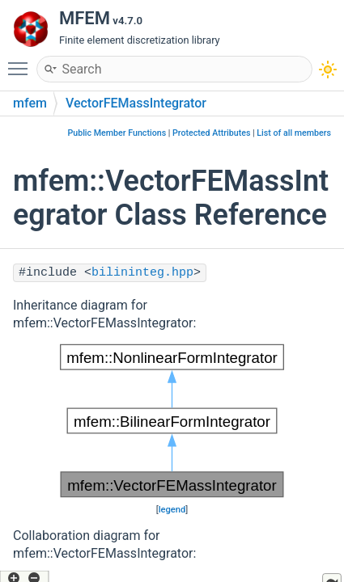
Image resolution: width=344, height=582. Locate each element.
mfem (30, 103)
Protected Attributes (211, 133)
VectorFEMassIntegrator (136, 103)
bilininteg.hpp (142, 273)
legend (172, 509)
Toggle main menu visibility (22, 61)
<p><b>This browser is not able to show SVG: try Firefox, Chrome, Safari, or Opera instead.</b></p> (172, 420)
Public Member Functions (116, 133)
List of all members (294, 133)
